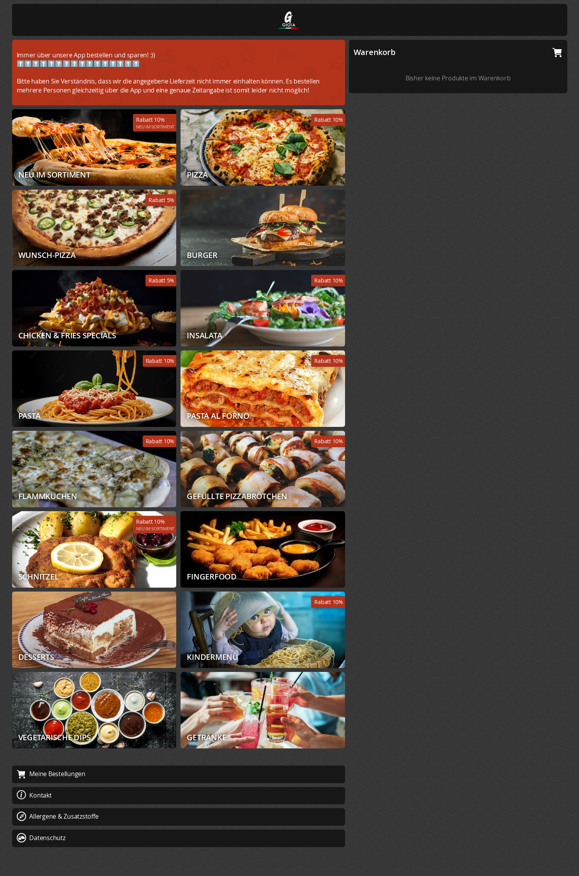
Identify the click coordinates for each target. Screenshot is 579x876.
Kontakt (34, 795)
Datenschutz (41, 837)
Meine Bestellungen (51, 773)
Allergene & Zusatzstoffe (58, 816)
